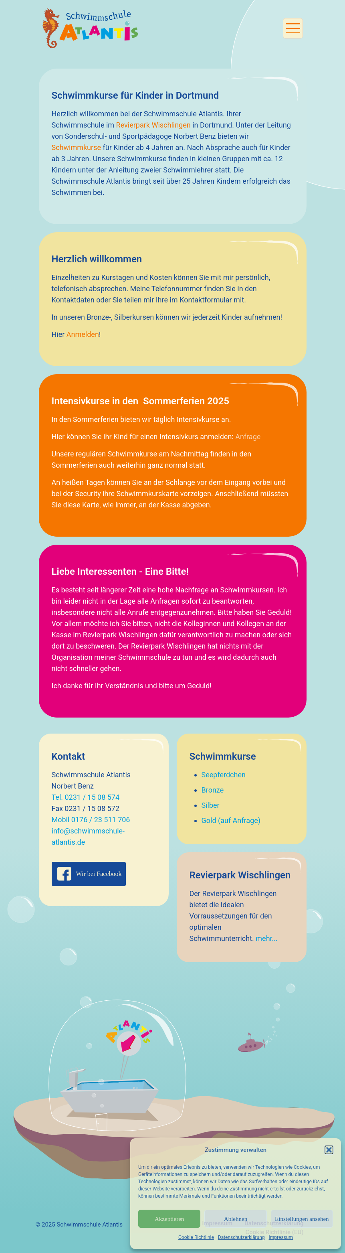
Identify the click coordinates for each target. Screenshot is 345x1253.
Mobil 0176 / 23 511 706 (91, 819)
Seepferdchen (224, 774)
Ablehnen (235, 1219)
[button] (329, 1150)
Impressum (281, 1237)
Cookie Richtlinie (196, 1237)
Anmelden (83, 334)
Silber (211, 805)
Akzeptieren (169, 1219)
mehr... (267, 938)
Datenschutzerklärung (241, 1237)
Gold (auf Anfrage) (231, 820)
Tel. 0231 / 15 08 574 (86, 797)
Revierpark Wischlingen (153, 125)
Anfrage (247, 436)
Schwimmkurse (76, 147)
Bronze (213, 790)
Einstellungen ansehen (302, 1219)
